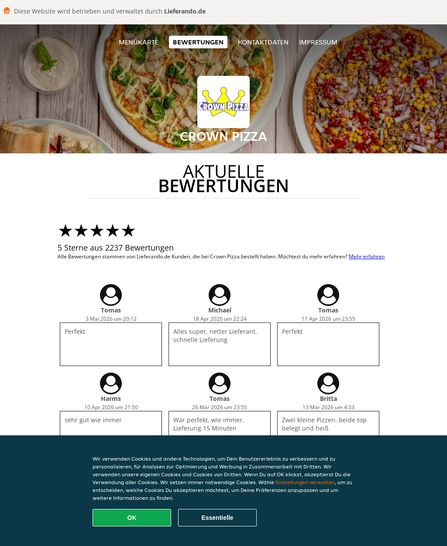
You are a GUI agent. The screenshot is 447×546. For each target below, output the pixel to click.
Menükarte (138, 42)
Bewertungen (198, 42)
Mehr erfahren (367, 256)
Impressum (318, 42)
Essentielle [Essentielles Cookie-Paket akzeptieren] (217, 517)
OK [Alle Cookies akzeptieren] (132, 517)
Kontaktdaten (263, 42)
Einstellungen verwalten (305, 482)
